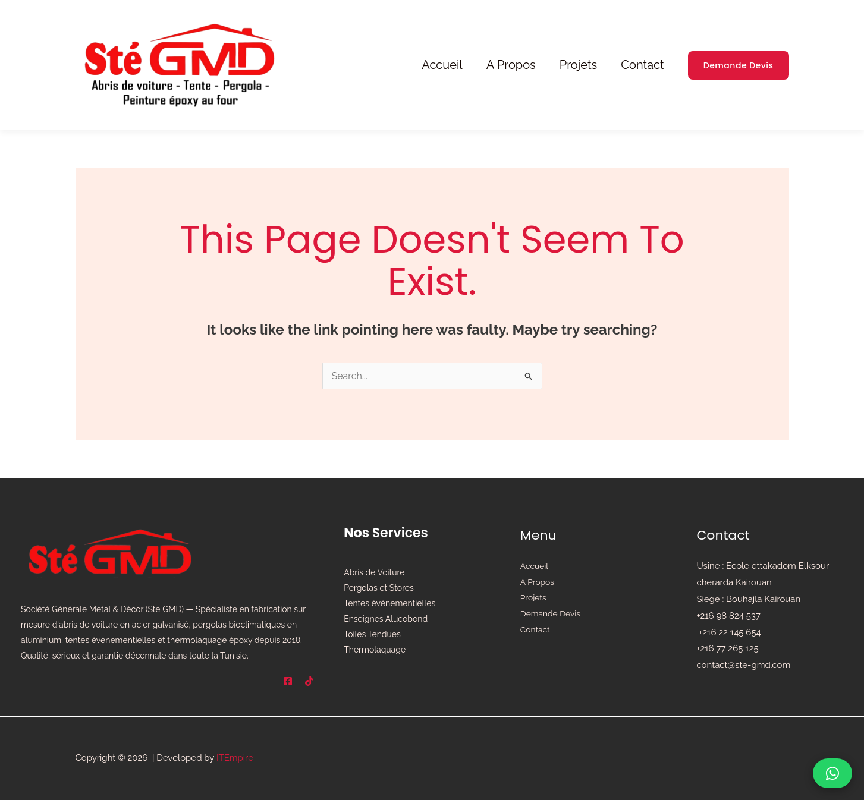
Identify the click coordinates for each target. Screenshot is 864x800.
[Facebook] (288, 681)
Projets (579, 65)
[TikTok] (309, 681)
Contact (642, 65)
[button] (738, 65)
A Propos (511, 65)
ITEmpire (234, 757)
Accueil (442, 65)
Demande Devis (551, 612)
